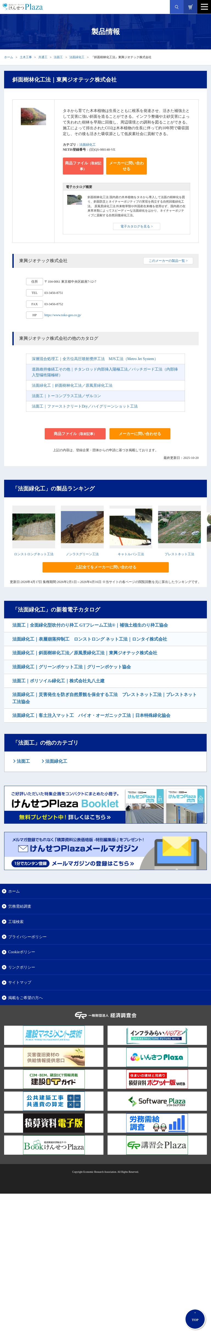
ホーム (8, 57)
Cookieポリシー (21, 952)
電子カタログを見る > (136, 226)
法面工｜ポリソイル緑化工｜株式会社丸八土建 (58, 680)
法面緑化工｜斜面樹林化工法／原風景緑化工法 (72, 385)
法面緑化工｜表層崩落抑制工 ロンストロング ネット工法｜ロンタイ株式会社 (89, 639)
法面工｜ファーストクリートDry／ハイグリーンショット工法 (85, 406)
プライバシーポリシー (27, 937)
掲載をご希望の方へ (25, 997)
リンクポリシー (21, 967)
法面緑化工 (77, 57)
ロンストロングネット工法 (34, 554)
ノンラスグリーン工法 (82, 554)
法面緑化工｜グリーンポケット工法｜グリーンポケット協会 (71, 666)
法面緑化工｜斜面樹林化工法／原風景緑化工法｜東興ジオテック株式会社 (84, 652)
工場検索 (16, 921)
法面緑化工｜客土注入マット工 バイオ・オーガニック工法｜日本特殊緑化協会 (91, 715)
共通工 (42, 57)
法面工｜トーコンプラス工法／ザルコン (66, 396)
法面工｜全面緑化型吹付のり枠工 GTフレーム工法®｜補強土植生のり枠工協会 (90, 625)
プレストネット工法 (179, 554)
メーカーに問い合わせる (126, 166)
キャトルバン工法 (131, 554)
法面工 (58, 57)
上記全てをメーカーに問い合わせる (105, 567)
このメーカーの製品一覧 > (168, 261)
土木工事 (26, 57)
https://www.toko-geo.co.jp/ (62, 315)
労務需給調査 (19, 906)
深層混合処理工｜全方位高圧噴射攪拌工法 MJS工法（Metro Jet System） (95, 359)
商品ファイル (83, 166)
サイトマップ (19, 982)
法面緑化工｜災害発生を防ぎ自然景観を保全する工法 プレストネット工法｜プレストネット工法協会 (104, 698)
